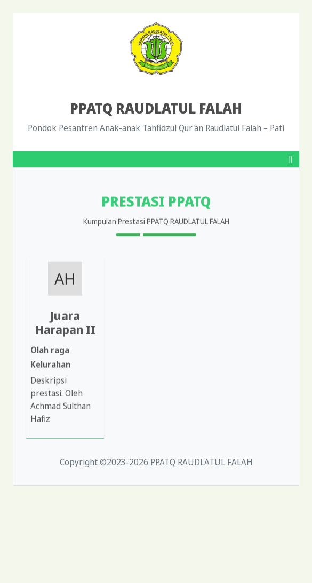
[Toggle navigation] (290, 159)
